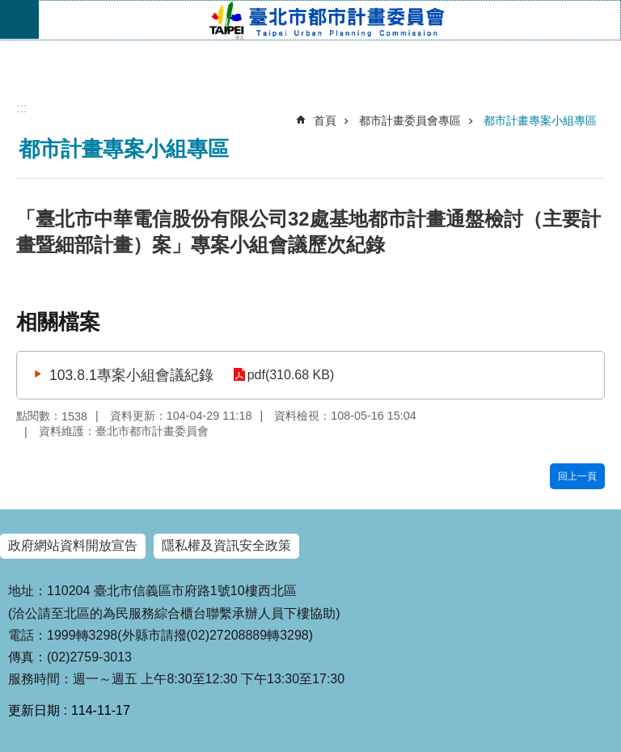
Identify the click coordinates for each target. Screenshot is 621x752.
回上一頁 (577, 476)
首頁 (325, 120)
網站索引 (19, 19)
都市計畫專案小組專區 (540, 120)
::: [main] (21, 108)
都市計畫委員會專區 (410, 120)
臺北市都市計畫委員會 (329, 20)
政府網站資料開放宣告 (72, 545)
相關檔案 (58, 322)
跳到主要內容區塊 (8, 8)
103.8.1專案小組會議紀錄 (131, 375)
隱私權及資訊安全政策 (226, 545)
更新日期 (34, 710)
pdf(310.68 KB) (289, 375)
